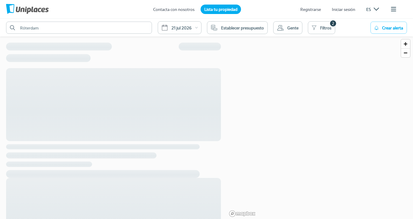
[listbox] (373, 9)
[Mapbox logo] (242, 213)
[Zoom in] (405, 44)
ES (372, 9)
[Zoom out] (405, 52)
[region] (320, 118)
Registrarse (310, 9)
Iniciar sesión (343, 9)
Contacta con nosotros (173, 9)
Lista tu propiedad (220, 9)
